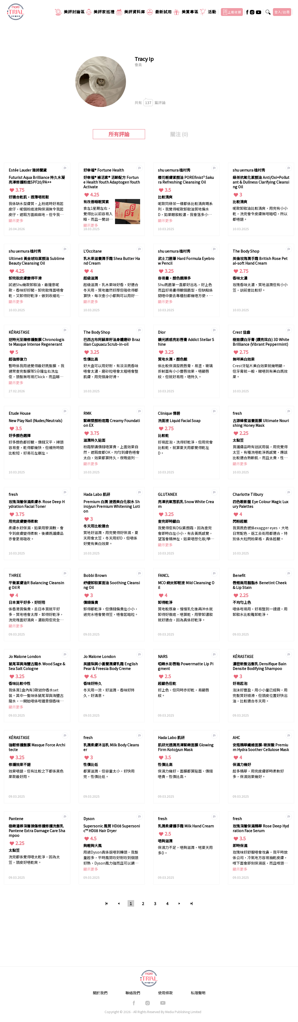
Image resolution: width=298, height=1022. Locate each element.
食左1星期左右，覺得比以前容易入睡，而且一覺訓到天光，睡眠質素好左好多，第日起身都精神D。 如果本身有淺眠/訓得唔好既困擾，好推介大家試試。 (98, 214)
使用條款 (165, 992)
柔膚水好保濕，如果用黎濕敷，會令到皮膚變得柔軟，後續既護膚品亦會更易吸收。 (36, 533)
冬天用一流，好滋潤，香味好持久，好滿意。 (109, 692)
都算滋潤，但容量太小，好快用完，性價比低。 (109, 773)
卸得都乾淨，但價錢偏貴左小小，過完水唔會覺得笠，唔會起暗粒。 (110, 611)
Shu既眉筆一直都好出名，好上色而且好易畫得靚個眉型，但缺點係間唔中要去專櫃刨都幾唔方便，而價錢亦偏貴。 (185, 290)
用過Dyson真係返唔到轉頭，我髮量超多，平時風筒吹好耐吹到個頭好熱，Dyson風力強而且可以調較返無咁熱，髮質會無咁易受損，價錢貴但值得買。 (110, 857)
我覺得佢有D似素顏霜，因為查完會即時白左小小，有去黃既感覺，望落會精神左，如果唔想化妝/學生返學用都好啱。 (186, 533)
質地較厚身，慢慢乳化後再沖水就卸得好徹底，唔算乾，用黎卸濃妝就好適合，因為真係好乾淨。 (185, 614)
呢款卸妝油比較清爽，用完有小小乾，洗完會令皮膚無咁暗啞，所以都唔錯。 (260, 214)
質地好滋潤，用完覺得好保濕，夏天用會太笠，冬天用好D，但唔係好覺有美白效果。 (110, 538)
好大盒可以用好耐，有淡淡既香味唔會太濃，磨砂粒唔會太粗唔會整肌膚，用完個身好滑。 (110, 371)
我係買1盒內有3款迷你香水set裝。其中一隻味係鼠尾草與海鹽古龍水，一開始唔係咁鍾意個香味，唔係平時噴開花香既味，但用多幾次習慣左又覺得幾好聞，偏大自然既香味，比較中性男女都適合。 (36, 695)
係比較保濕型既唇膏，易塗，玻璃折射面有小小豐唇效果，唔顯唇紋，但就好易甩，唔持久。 (185, 371)
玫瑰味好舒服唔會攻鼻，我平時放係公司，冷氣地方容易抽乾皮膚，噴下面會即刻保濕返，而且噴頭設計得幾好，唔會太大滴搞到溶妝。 (260, 857)
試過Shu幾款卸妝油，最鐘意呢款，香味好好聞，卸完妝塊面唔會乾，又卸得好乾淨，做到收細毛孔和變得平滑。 (36, 290)
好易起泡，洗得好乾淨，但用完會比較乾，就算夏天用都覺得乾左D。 (185, 447)
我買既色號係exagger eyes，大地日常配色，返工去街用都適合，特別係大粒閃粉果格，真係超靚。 (261, 533)
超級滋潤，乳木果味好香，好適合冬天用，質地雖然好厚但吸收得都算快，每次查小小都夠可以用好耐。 (110, 290)
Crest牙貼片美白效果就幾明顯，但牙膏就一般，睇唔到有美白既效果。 (260, 371)
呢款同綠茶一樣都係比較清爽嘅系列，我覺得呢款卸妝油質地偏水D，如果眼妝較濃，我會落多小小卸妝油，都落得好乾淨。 (185, 209)
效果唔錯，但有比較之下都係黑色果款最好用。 (36, 773)
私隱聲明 (198, 992)
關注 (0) (179, 134)
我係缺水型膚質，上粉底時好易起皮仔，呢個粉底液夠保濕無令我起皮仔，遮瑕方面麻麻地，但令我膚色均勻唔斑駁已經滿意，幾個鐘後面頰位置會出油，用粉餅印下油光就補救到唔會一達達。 (36, 209)
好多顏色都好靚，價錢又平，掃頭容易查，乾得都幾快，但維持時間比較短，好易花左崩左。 (36, 447)
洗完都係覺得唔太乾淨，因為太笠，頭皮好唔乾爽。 (34, 859)
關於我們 (100, 992)
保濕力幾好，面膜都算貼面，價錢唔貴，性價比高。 (185, 773)
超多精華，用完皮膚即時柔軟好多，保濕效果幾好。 (258, 773)
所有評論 (118, 134)
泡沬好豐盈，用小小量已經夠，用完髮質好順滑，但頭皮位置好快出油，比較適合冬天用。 (260, 695)
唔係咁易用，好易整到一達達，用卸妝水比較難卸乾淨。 (260, 611)
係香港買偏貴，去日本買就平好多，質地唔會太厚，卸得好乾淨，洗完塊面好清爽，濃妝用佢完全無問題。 (36, 614)
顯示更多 (16, 220)
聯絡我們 (132, 992)
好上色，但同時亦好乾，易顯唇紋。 (183, 692)
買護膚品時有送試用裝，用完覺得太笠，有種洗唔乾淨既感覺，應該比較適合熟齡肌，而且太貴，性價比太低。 (260, 452)
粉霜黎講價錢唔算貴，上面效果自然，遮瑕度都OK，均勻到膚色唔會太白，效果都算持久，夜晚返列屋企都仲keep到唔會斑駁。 (111, 452)
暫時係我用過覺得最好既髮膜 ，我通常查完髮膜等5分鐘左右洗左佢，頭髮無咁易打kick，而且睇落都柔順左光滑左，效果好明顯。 (36, 371)
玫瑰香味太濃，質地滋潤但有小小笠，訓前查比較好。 (260, 287)
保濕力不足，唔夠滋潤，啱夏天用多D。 (185, 850)
